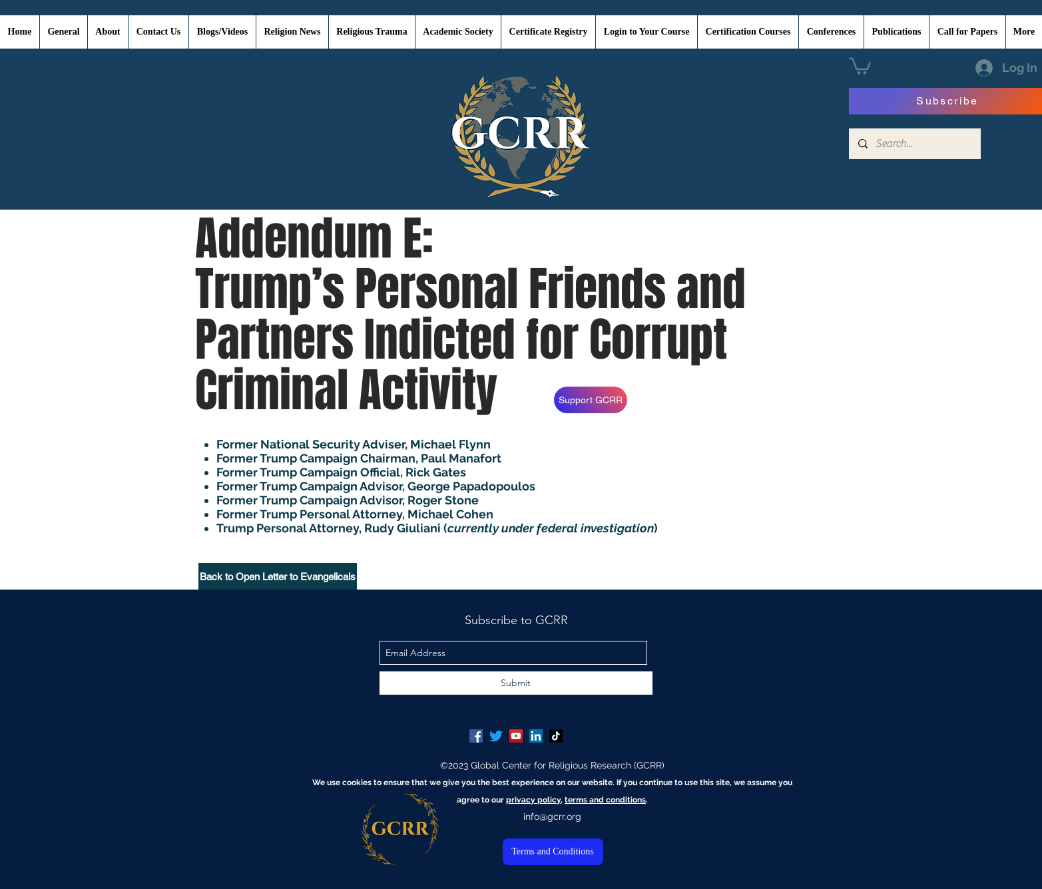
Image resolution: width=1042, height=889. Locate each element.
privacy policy (533, 799)
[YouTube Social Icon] (516, 736)
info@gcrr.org (552, 816)
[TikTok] (556, 736)
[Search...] (914, 143)
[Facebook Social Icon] (476, 736)
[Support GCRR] (590, 400)
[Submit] (516, 683)
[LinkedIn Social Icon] (536, 736)
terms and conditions (605, 799)
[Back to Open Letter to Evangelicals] (277, 576)
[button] (860, 65)
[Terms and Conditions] (553, 851)
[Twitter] (496, 736)
